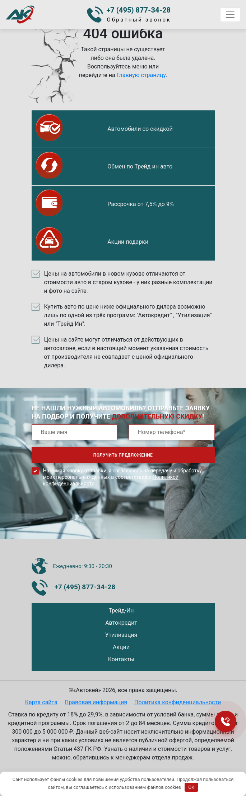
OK (191, 787)
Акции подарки (127, 241)
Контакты (121, 659)
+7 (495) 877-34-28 (139, 10)
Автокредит (121, 622)
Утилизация (121, 634)
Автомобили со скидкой (140, 128)
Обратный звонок (139, 19)
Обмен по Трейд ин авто (139, 166)
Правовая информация (96, 702)
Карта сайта (41, 702)
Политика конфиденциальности (177, 702)
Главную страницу (141, 75)
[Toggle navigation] (230, 15)
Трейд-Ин (121, 610)
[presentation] (86, 518)
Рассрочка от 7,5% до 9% (140, 204)
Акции (121, 647)
